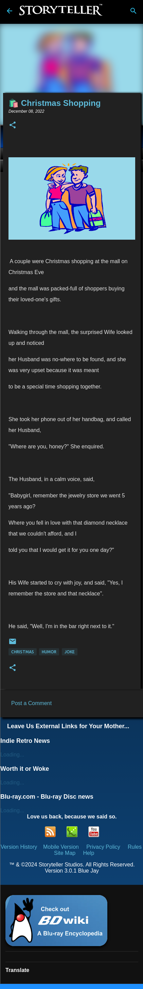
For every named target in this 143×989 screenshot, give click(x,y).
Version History (19, 847)
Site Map (64, 853)
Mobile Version (61, 847)
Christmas (22, 652)
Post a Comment (31, 703)
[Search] (133, 11)
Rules (135, 847)
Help (88, 853)
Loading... (12, 754)
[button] (12, 125)
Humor (49, 652)
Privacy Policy (103, 847)
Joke (70, 652)
